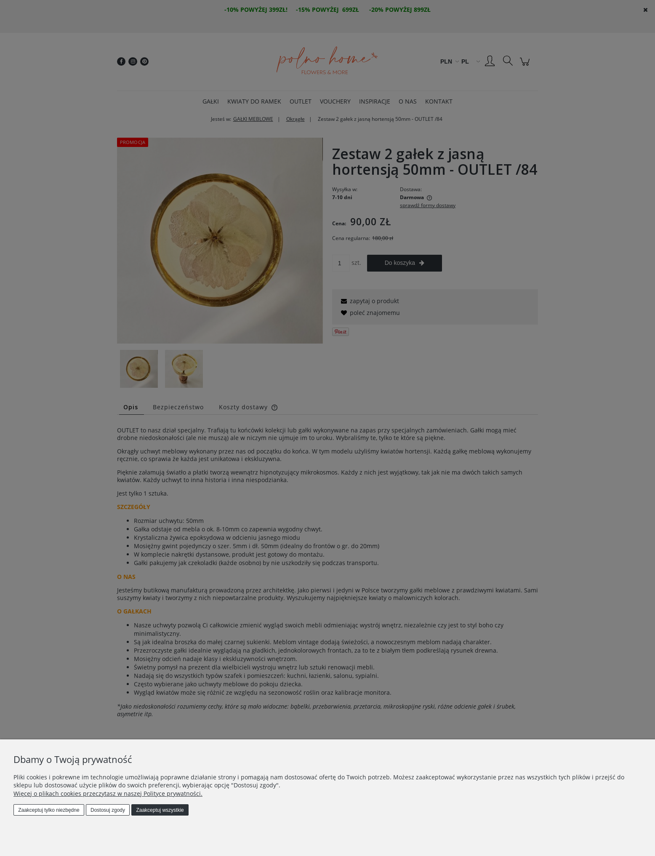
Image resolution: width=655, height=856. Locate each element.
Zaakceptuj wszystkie (160, 810)
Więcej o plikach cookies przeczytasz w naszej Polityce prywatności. (107, 793)
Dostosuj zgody (108, 810)
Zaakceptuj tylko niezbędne (48, 810)
